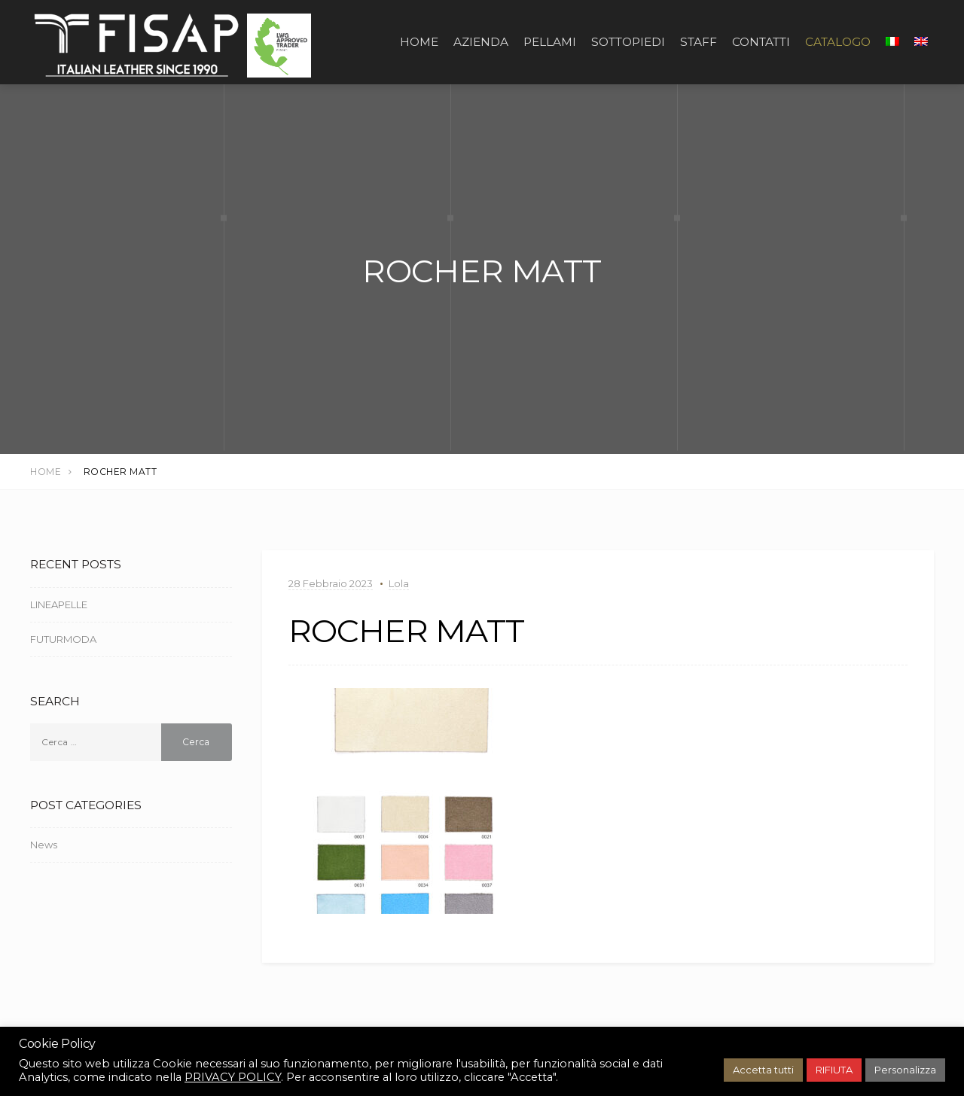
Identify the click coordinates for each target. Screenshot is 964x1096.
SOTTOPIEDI (628, 42)
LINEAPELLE (58, 604)
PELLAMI (549, 42)
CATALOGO (838, 42)
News (43, 845)
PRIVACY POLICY (233, 1077)
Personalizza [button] (905, 1070)
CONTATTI (761, 42)
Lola (399, 583)
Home (419, 42)
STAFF (698, 42)
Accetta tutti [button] (763, 1070)
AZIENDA (480, 42)
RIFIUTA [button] (834, 1070)
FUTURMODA (63, 639)
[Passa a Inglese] (921, 42)
